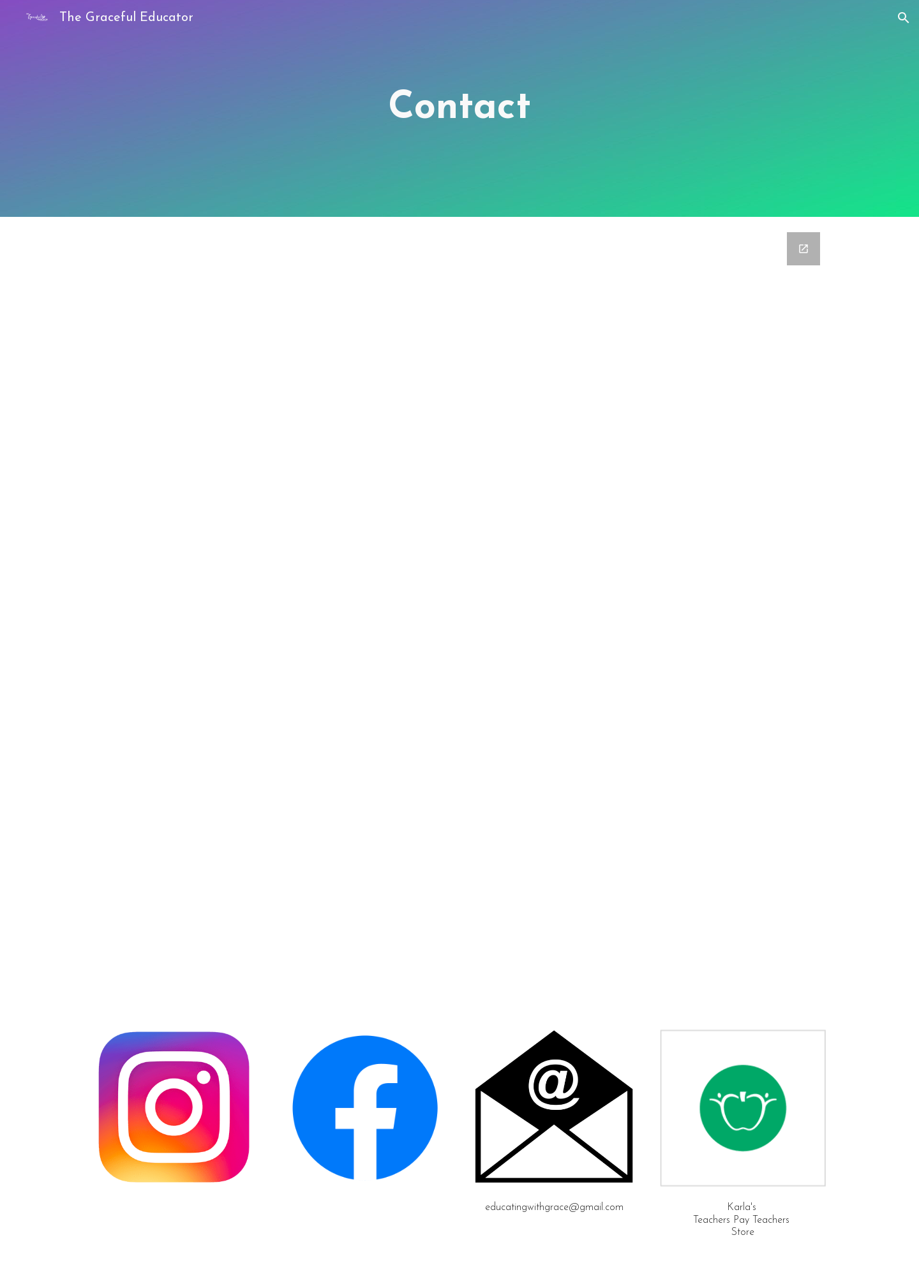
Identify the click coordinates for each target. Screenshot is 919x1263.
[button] (903, 18)
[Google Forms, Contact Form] (459, 591)
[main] (459, 108)
